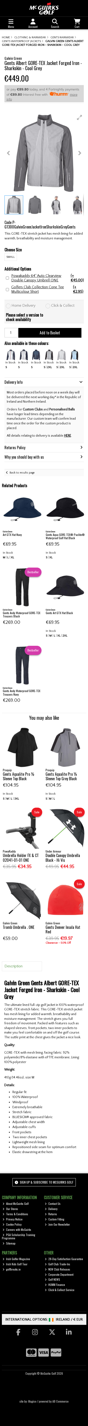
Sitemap (9, 1243)
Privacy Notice (13, 1219)
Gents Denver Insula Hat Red (63, 929)
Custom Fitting (54, 1219)
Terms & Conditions (15, 1214)
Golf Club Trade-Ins (57, 1264)
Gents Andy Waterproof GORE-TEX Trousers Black (21, 614)
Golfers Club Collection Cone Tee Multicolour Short (47, 289)
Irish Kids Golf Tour (15, 1264)
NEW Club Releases (57, 1269)
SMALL (10, 256)
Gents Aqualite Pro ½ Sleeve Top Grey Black (61, 776)
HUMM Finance (55, 1285)
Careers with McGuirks (17, 1230)
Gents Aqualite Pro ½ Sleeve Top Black (18, 776)
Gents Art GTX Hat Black (59, 613)
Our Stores (10, 1209)
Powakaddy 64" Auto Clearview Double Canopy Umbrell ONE (47, 278)
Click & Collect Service (59, 1290)
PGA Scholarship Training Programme (18, 1236)
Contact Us (53, 1204)
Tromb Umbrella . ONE (18, 927)
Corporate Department (59, 1274)
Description (13, 966)
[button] (79, 117)
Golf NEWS (52, 1279)
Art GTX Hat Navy (12, 535)
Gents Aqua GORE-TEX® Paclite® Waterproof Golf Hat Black (65, 536)
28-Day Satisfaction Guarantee (64, 1259)
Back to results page (22, 472)
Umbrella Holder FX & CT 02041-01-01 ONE (21, 858)
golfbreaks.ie (12, 1269)
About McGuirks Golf (16, 1204)
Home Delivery (23, 305)
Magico (32, 1401)
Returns (51, 1214)
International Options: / (44, 1320)
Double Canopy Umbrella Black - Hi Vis (63, 858)
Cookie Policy (12, 1224)
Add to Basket (50, 333)
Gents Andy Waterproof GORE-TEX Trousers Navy (21, 692)
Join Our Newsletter (57, 1224)
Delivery (51, 1209)
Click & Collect (62, 305)
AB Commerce (60, 1401)
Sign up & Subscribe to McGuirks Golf (44, 1182)
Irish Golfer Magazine (16, 1259)
